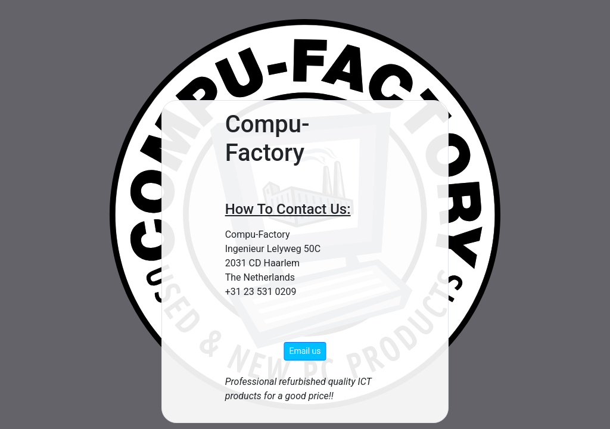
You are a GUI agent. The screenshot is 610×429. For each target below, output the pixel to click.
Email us (304, 351)
